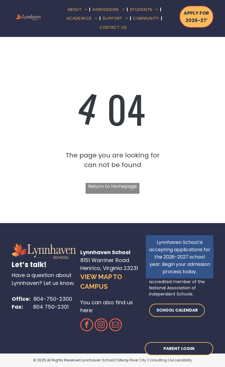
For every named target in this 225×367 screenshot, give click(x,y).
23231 (131, 268)
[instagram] (101, 325)
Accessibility (181, 360)
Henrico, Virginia (101, 268)
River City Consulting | (149, 360)
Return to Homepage (112, 186)
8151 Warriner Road (104, 260)
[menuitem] (78, 9)
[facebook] (86, 325)
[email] (115, 325)
